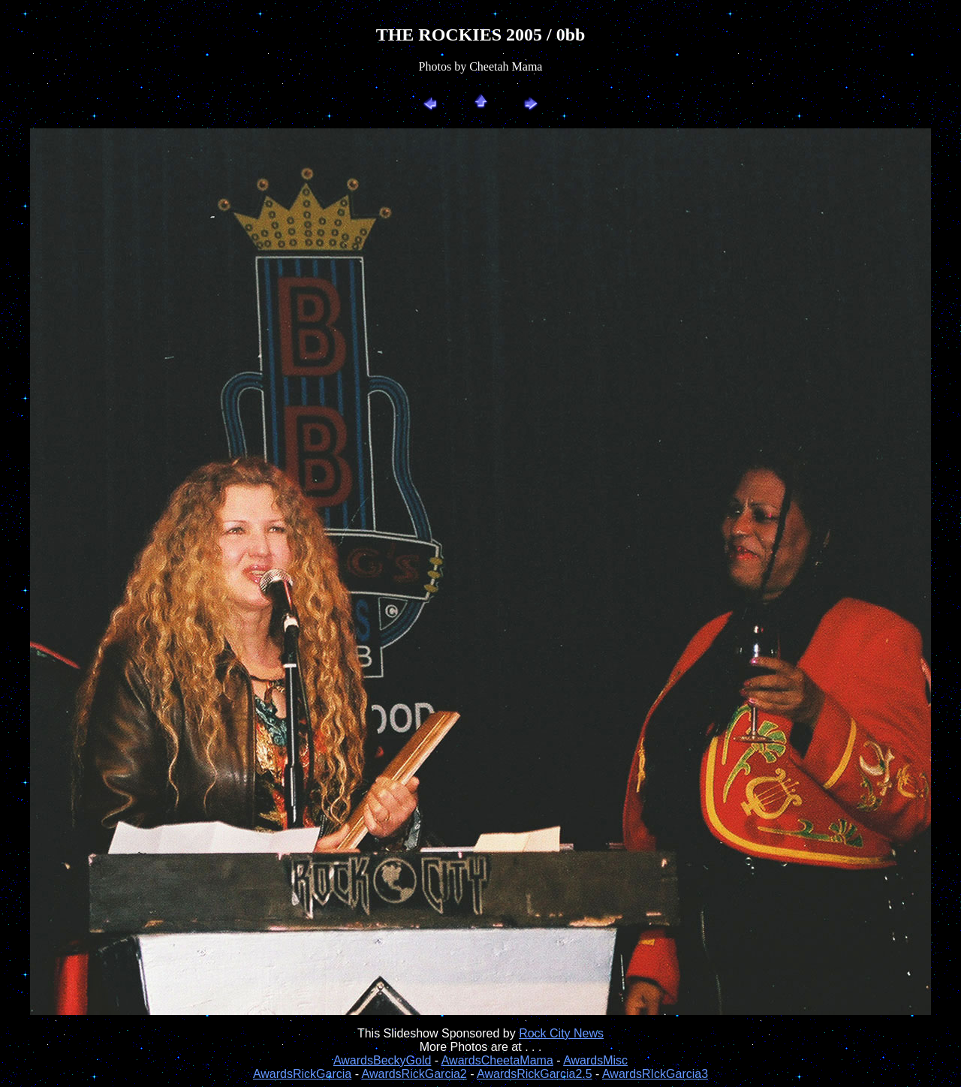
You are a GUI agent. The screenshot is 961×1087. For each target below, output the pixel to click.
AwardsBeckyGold (382, 1060)
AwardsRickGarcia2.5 (534, 1073)
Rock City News (561, 1033)
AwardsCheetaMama (497, 1060)
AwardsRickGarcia (302, 1073)
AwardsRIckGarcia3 (655, 1073)
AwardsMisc (595, 1060)
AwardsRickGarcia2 (414, 1073)
